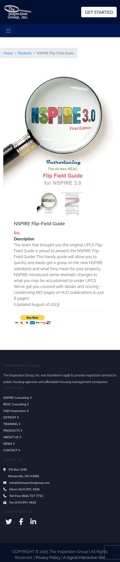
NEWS (7, 443)
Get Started (99, 12)
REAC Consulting (14, 404)
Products (25, 53)
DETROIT (9, 417)
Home (8, 53)
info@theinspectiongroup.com (26, 482)
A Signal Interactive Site (84, 557)
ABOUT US (10, 437)
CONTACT (10, 450)
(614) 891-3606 (29, 489)
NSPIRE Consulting (16, 397)
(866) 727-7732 (32, 496)
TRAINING (10, 424)
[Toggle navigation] (8, 30)
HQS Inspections (14, 411)
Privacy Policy (48, 557)
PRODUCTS (11, 430)
